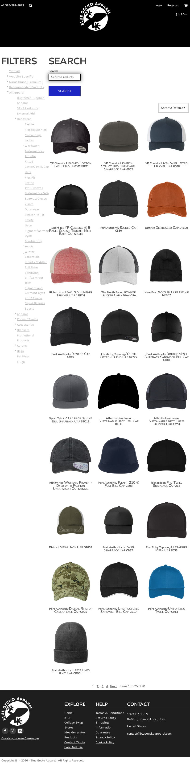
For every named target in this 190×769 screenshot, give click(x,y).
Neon (28, 225)
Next (113, 686)
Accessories (25, 324)
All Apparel (16, 92)
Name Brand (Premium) (26, 82)
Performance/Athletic (40, 193)
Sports (29, 308)
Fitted (29, 161)
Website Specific (21, 76)
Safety (29, 220)
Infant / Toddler (36, 262)
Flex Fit (30, 177)
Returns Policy (106, 718)
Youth (29, 246)
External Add (26, 113)
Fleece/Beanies (36, 129)
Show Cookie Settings (95, 766)
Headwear (24, 119)
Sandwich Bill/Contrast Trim (34, 277)
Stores (69, 727)
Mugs (21, 362)
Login (158, 5)
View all (14, 71)
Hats (28, 172)
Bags (20, 351)
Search (53, 71)
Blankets (23, 330)
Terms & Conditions (110, 713)
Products (70, 737)
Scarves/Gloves (36, 198)
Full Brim (31, 267)
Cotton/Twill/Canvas (39, 166)
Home (68, 713)
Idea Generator (74, 732)
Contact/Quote (74, 742)
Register (173, 5)
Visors (29, 204)
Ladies (29, 140)
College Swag (73, 722)
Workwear (32, 145)
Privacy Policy (105, 737)
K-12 (67, 718)
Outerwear (32, 209)
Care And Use (73, 747)
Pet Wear (23, 356)
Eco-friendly (33, 241)
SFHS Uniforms (27, 108)
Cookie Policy (105, 742)
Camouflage (33, 135)
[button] (30, 5)
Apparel (22, 314)
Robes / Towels (27, 319)
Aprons (22, 345)
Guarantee (103, 732)
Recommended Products (26, 87)
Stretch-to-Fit (34, 215)
